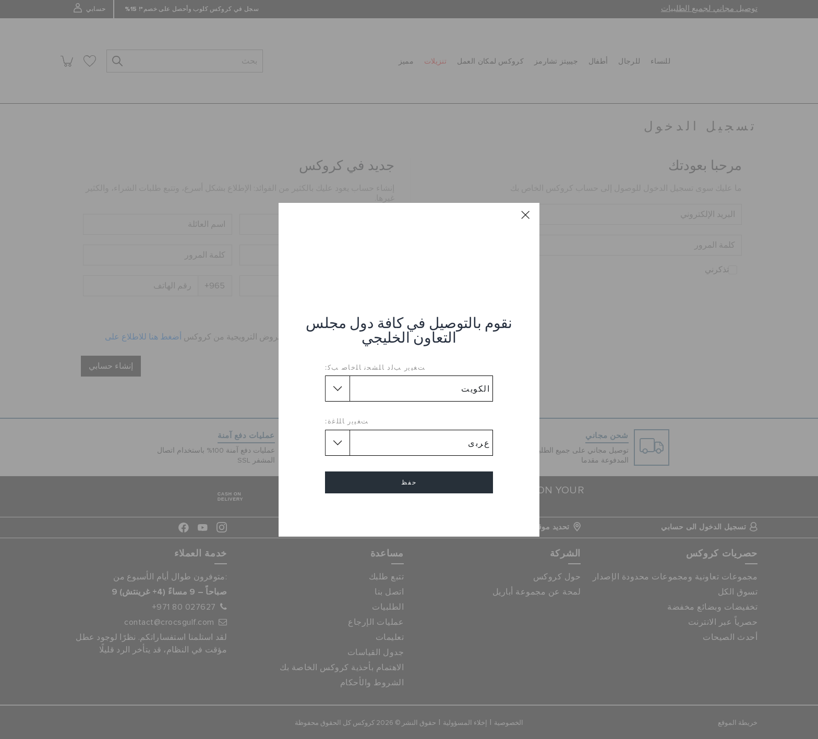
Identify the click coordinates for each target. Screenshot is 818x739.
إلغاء (409, 512)
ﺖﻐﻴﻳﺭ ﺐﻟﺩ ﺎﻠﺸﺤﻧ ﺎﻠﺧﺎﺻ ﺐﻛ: (375, 367)
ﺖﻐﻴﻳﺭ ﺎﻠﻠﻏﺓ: (347, 421)
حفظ (409, 482)
